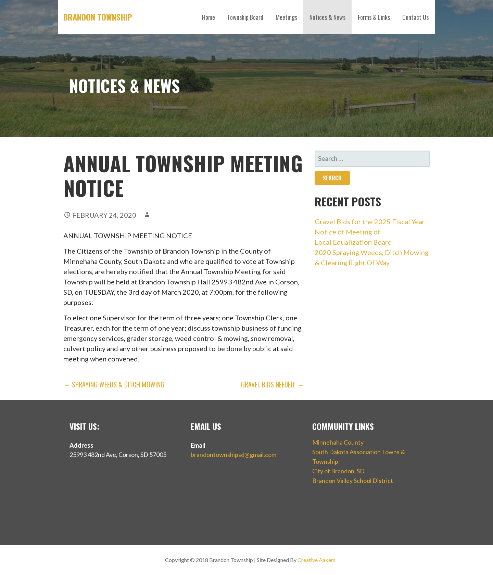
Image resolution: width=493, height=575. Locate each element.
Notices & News (327, 17)
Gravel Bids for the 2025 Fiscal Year (370, 221)
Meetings (286, 17)
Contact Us (415, 17)
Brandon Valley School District (352, 480)
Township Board (245, 17)
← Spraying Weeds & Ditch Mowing (113, 384)
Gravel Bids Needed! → (272, 384)
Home (208, 17)
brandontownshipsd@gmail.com (233, 454)
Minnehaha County (338, 442)
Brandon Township (97, 17)
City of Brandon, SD (338, 471)
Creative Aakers (317, 560)
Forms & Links (374, 17)
